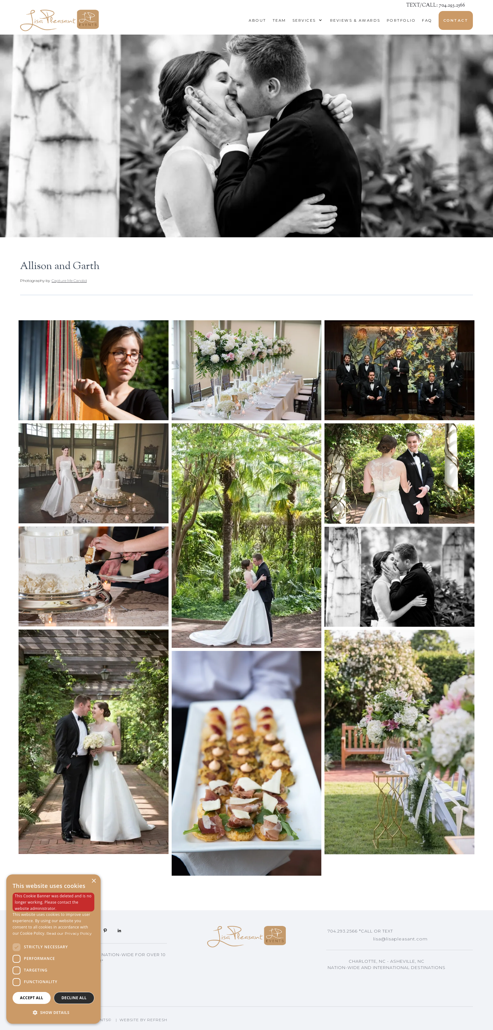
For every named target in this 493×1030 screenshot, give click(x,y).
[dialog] (53, 949)
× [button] (93, 881)
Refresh (157, 1019)
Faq (427, 20)
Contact (455, 20)
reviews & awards (355, 20)
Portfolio (401, 20)
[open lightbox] (93, 370)
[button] (305, 20)
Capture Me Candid (69, 280)
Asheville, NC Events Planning (373, 977)
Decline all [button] (74, 997)
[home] (59, 20)
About (257, 20)
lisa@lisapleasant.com (400, 939)
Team (279, 20)
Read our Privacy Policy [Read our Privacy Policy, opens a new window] (69, 933)
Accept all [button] (31, 997)
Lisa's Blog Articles (357, 986)
